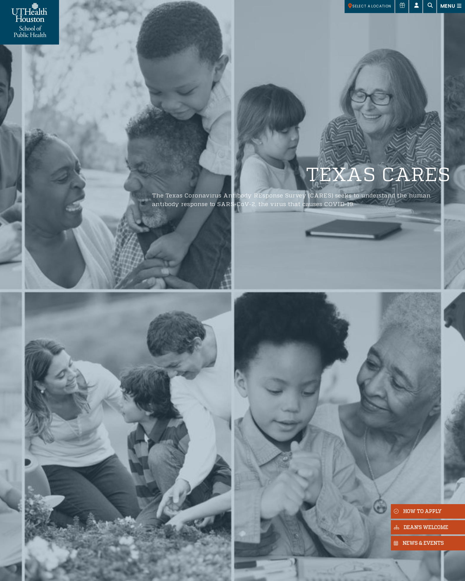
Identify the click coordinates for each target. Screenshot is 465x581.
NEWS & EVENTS (419, 543)
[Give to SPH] (401, 6)
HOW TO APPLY (418, 511)
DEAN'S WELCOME (421, 527)
